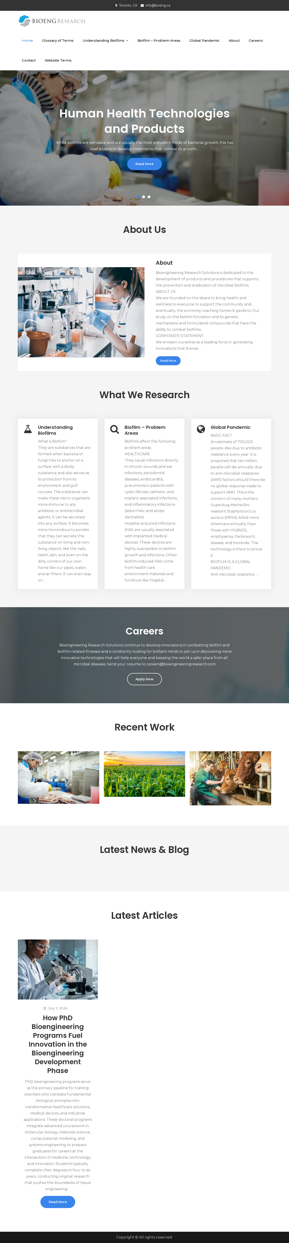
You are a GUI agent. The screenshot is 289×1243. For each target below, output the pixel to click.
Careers (256, 40)
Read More (144, 164)
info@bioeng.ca (158, 5)
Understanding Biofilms (103, 40)
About (234, 40)
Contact (29, 60)
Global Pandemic (204, 40)
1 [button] (139, 197)
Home (27, 40)
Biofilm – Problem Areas (159, 40)
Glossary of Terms (58, 40)
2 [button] (144, 197)
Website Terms (58, 60)
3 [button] (150, 197)
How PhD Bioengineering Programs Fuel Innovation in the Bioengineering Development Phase (58, 1044)
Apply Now (144, 679)
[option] (144, 138)
